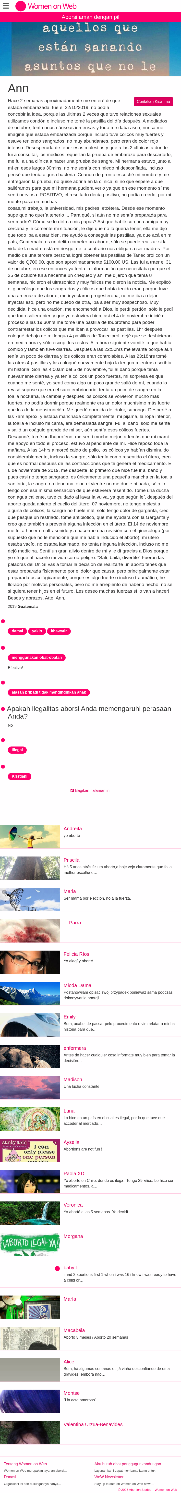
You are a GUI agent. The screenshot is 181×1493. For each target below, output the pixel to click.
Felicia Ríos (76, 954)
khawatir (59, 631)
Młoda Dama (77, 985)
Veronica (73, 1205)
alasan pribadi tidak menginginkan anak (49, 692)
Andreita (73, 828)
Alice (69, 1361)
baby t (70, 1267)
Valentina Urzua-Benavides (93, 1424)
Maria (70, 891)
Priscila (71, 860)
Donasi (10, 1477)
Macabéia (74, 1330)
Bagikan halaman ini (90, 790)
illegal (17, 750)
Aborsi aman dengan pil (90, 17)
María (70, 1299)
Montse (72, 1393)
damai (17, 631)
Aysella (71, 1142)
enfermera (75, 1048)
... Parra (72, 922)
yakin (37, 631)
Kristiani (19, 776)
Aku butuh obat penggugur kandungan (128, 1464)
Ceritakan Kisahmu (153, 101)
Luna (69, 1111)
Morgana (73, 1236)
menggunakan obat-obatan (37, 657)
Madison (73, 1079)
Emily (70, 1016)
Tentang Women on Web (25, 1464)
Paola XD (74, 1173)
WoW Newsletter (109, 1477)
